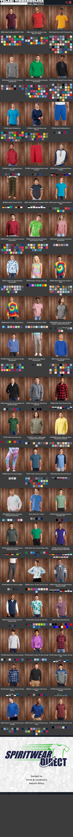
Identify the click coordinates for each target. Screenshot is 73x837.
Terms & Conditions (36, 780)
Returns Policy (36, 783)
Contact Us (36, 776)
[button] (66, 2)
